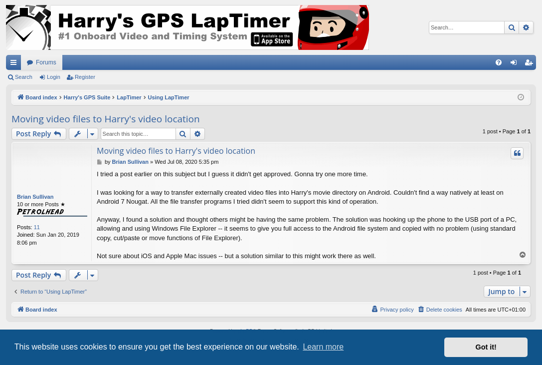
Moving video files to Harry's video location (105, 118)
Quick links (15, 64)
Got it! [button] (486, 347)
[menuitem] (498, 62)
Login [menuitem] (516, 64)
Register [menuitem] (531, 64)
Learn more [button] (323, 347)
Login (53, 77)
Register (85, 77)
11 (37, 227)
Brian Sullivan (35, 197)
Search (23, 77)
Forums (46, 62)
